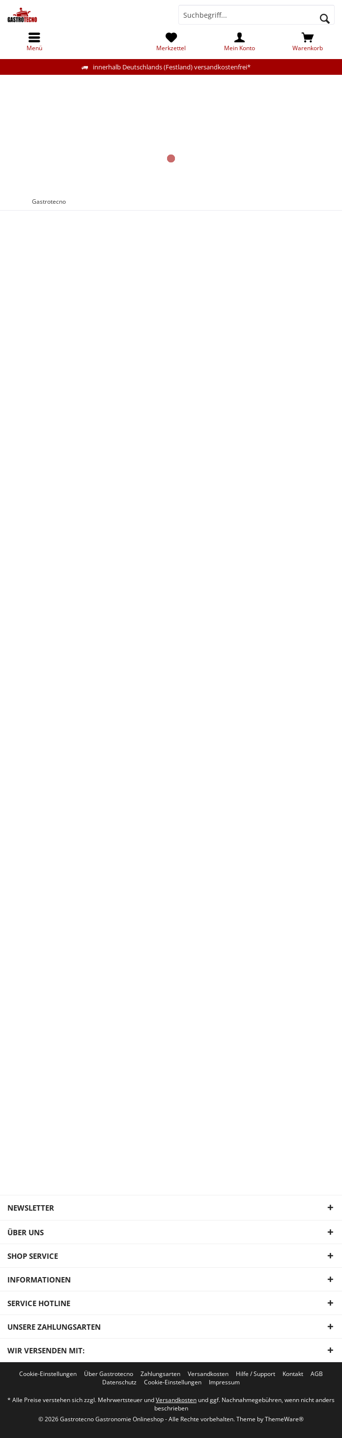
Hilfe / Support (255, 1374)
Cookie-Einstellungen (48, 1374)
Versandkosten (208, 1374)
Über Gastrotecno (108, 1374)
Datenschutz (119, 1382)
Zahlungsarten (160, 1374)
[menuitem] (308, 42)
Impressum (224, 1382)
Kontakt (293, 1374)
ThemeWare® (284, 1419)
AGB (317, 1374)
